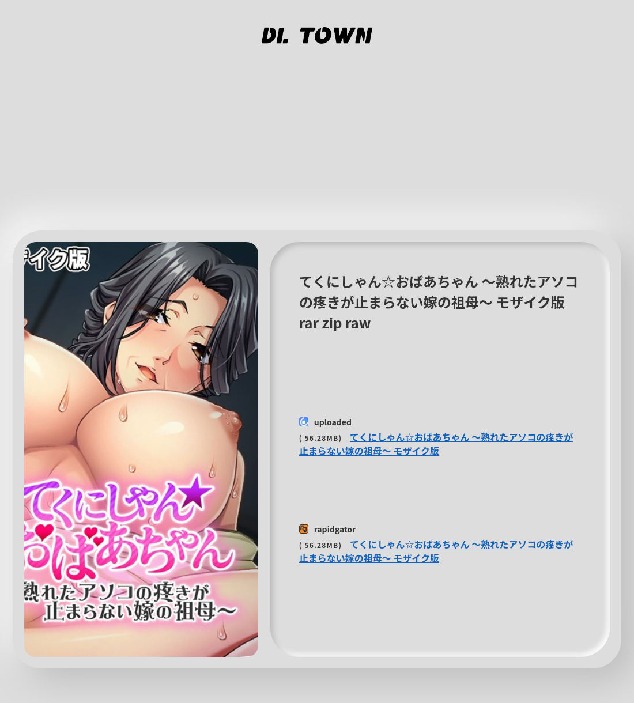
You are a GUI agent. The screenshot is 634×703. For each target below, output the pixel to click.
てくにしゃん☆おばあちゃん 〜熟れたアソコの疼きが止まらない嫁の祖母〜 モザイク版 (436, 444)
